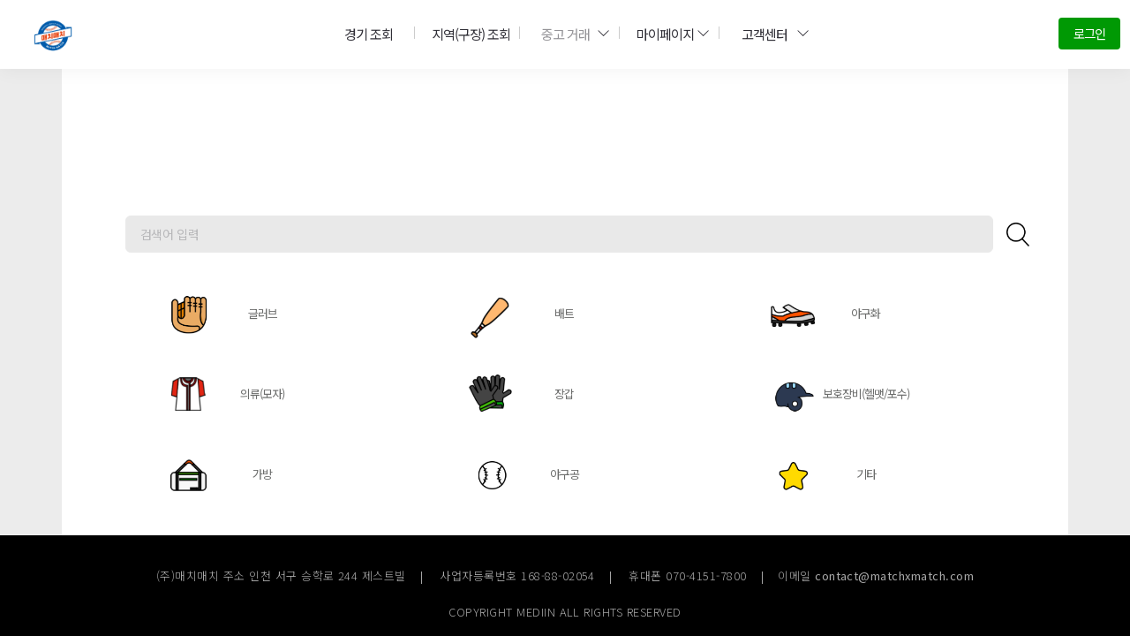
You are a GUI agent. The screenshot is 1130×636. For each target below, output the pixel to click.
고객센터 (769, 33)
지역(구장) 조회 (464, 33)
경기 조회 (365, 33)
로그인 (1088, 33)
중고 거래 (568, 33)
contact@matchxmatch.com (894, 575)
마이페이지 (667, 33)
